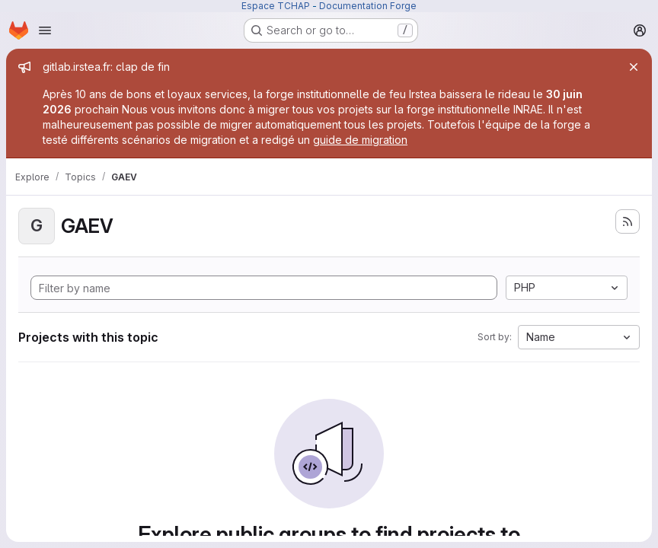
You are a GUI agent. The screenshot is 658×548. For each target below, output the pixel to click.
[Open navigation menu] (45, 30)
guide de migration (360, 139)
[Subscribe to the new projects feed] (627, 221)
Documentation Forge (368, 5)
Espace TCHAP (275, 5)
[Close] (633, 67)
